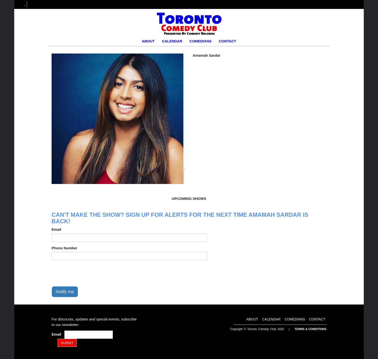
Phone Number (64, 248)
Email (56, 229)
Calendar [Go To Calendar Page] (172, 41)
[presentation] (88, 273)
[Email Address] (88, 335)
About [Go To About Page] (148, 41)
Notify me (65, 291)
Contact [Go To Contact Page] (227, 41)
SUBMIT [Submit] (67, 343)
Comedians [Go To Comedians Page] (200, 41)
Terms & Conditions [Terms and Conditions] (310, 329)
